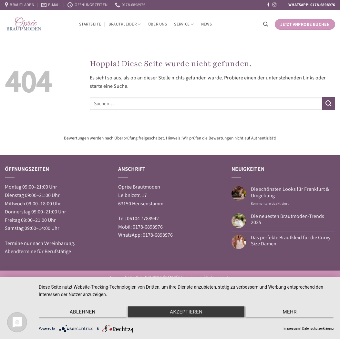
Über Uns (157, 24)
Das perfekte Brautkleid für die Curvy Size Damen (290, 241)
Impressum (291, 328)
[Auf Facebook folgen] (268, 5)
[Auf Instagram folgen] (274, 5)
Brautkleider (124, 24)
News (206, 24)
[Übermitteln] (328, 103)
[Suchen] (265, 24)
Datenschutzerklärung (318, 328)
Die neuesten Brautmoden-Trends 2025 (287, 219)
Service (184, 24)
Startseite (90, 24)
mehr (290, 312)
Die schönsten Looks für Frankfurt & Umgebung (290, 192)
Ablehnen (83, 312)
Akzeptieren (186, 312)
